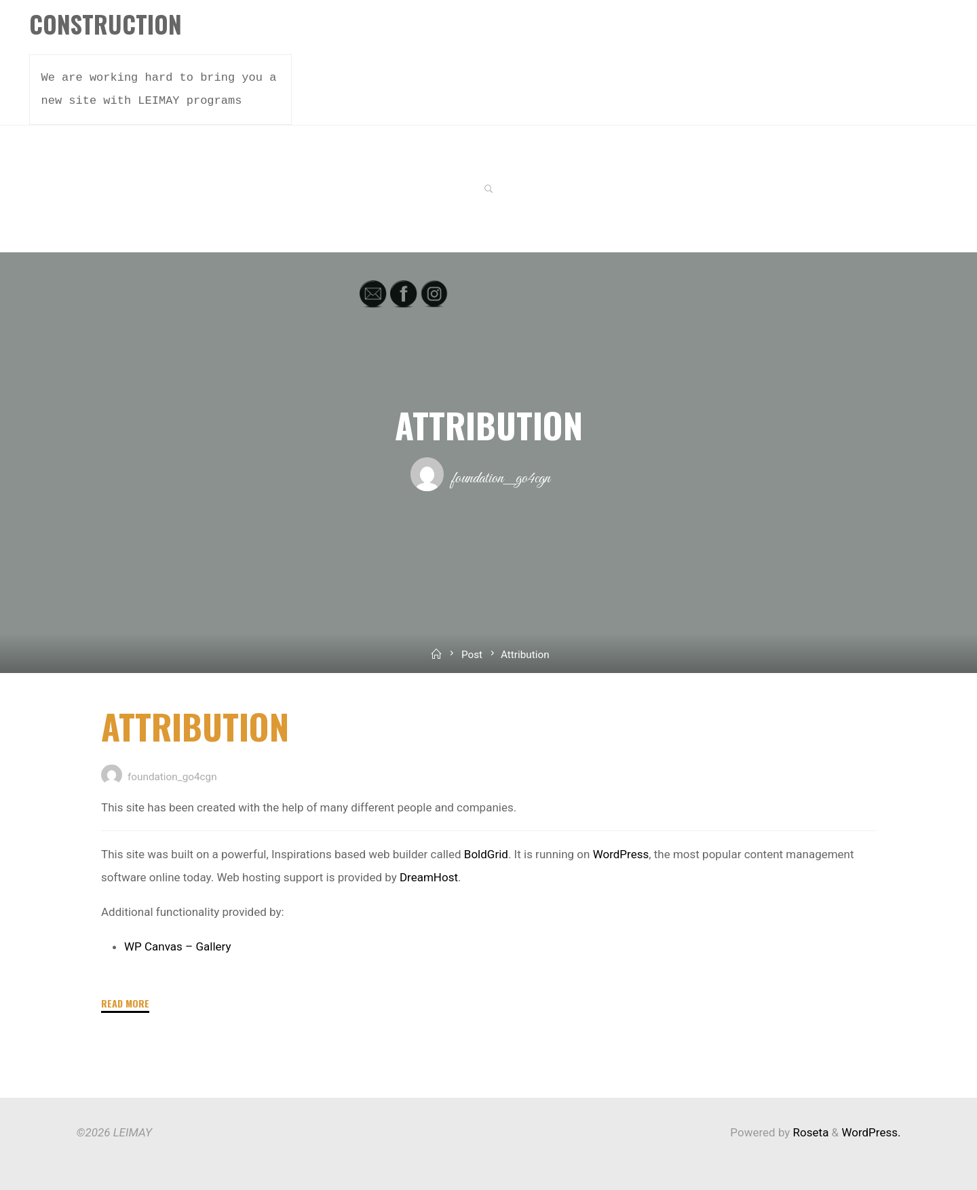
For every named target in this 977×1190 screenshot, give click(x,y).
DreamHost (428, 877)
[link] (489, 190)
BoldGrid (485, 854)
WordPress (620, 854)
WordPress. (870, 1132)
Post (471, 655)
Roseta (809, 1132)
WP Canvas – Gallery (177, 946)
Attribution (195, 726)
